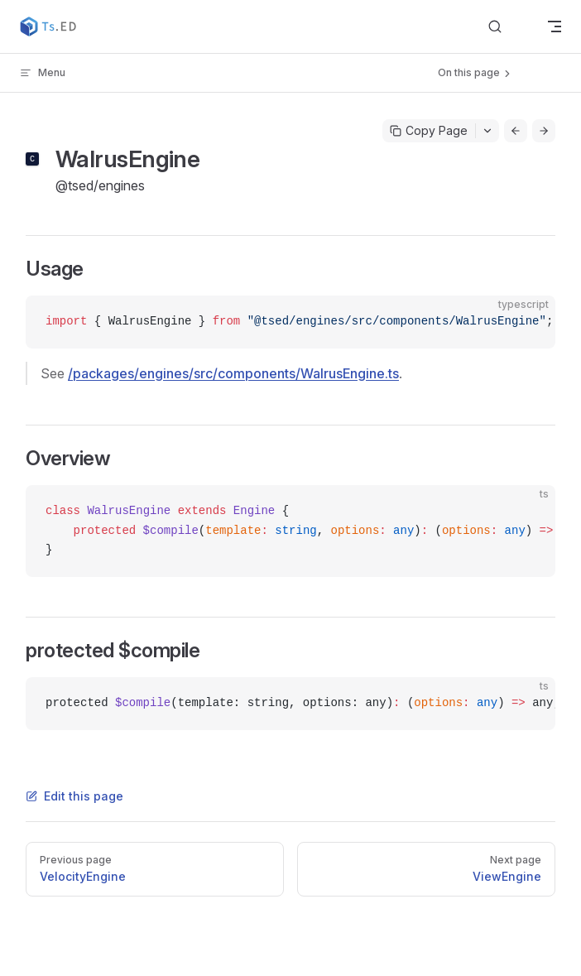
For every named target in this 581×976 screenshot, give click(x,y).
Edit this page (74, 796)
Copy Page (429, 130)
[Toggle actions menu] (487, 130)
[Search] (508, 27)
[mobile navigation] (554, 26)
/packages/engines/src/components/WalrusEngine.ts (233, 373)
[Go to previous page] (515, 130)
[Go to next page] (543, 130)
